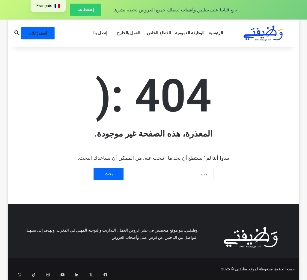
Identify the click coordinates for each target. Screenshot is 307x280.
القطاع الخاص (159, 33)
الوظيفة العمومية (190, 33)
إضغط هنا (85, 9)
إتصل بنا (100, 33)
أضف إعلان (38, 33)
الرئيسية (216, 33)
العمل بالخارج (129, 33)
